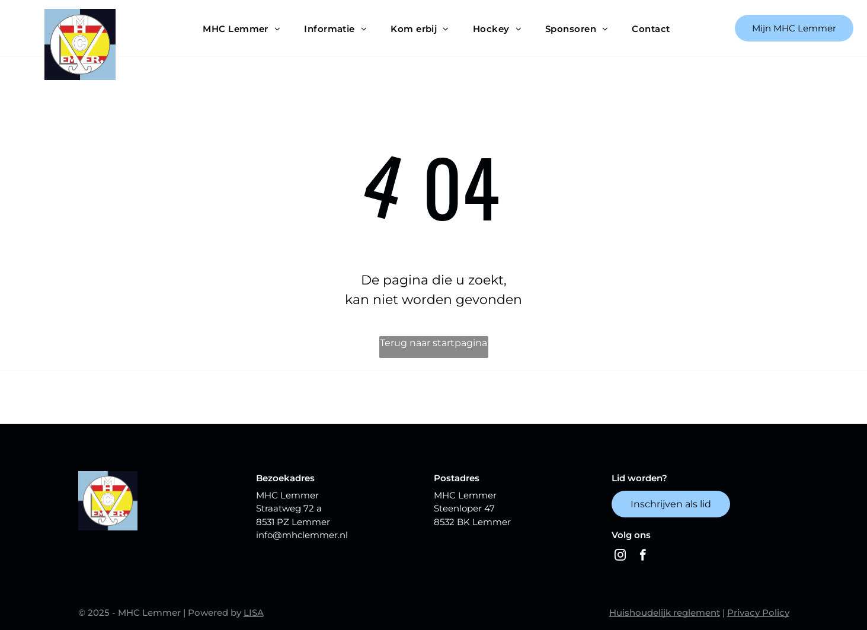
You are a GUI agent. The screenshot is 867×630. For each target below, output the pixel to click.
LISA (254, 612)
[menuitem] (241, 29)
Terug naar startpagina (433, 342)
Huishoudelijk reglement (664, 612)
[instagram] (620, 556)
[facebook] (642, 556)
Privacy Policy (758, 612)
